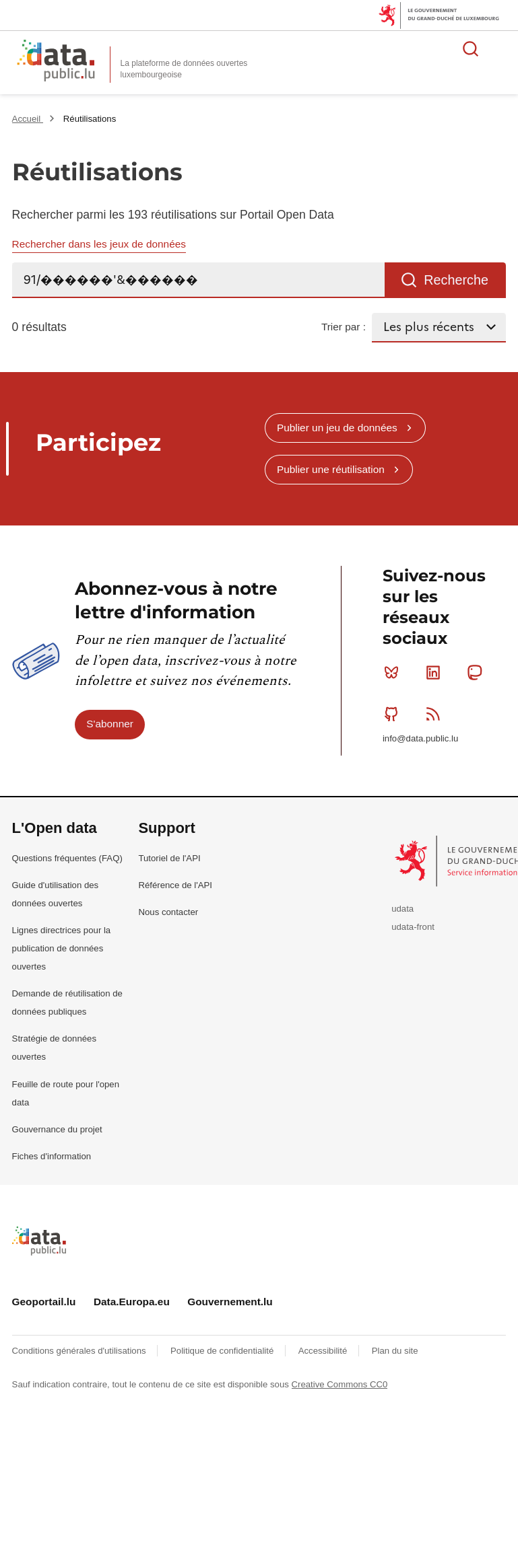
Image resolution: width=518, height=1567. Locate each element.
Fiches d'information (52, 1156)
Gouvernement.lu (230, 1301)
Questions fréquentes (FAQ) (67, 858)
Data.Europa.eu (132, 1301)
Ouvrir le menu (500, 48)
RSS (436, 714)
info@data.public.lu (420, 738)
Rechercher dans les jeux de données (99, 244)
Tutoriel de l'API (169, 858)
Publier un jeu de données (337, 427)
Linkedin (436, 672)
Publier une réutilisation (331, 469)
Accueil (27, 119)
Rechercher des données (471, 48)
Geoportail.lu (44, 1301)
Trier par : (343, 326)
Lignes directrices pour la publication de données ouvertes (61, 948)
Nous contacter (168, 912)
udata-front (412, 927)
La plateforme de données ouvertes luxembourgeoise (184, 69)
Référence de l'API (175, 885)
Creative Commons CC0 (340, 1384)
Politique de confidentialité (223, 1351)
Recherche (456, 279)
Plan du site (395, 1351)
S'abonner (109, 723)
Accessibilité (324, 1351)
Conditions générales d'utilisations (80, 1351)
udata (402, 909)
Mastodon (477, 672)
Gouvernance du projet (57, 1129)
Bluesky (394, 672)
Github (394, 714)
